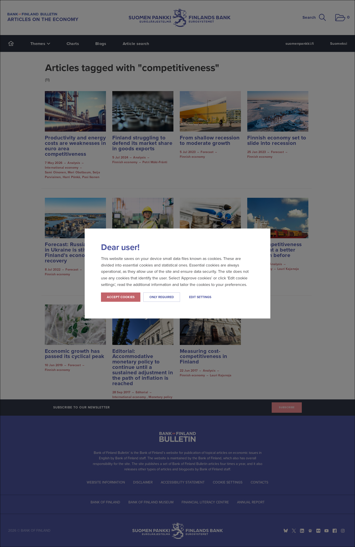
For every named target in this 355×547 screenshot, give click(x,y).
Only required (161, 297)
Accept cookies (120, 297)
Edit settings (200, 297)
